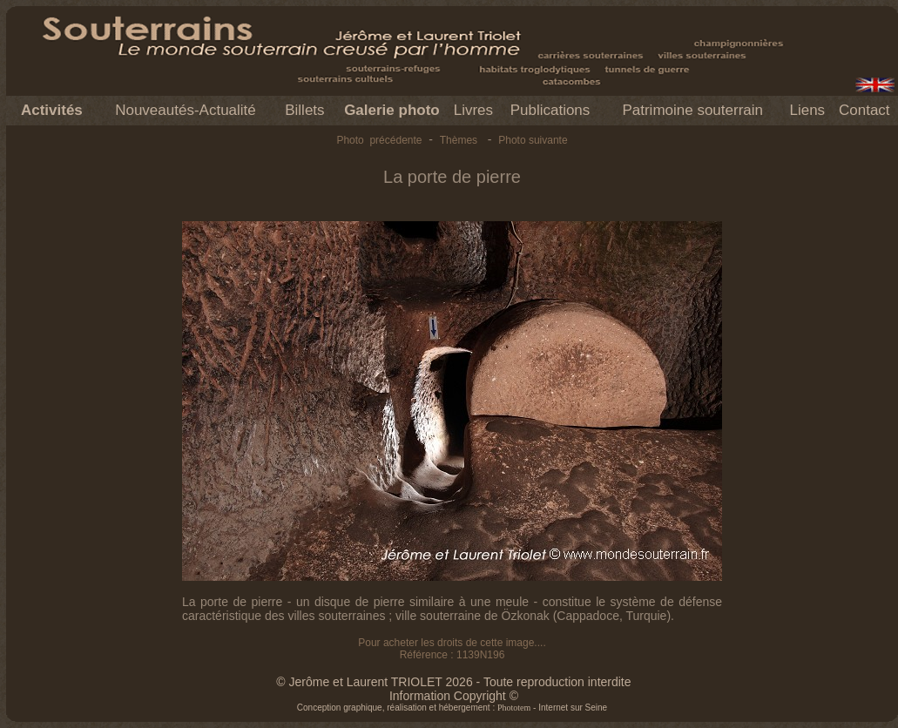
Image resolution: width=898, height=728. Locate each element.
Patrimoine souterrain (692, 110)
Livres (473, 110)
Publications (550, 110)
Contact (864, 110)
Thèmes (458, 140)
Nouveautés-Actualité (185, 110)
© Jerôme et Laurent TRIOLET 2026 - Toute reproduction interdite (453, 682)
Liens (807, 110)
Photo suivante (532, 140)
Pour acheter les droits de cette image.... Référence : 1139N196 (451, 649)
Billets (304, 110)
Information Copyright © (453, 696)
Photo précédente (379, 140)
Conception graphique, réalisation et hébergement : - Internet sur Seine (452, 707)
